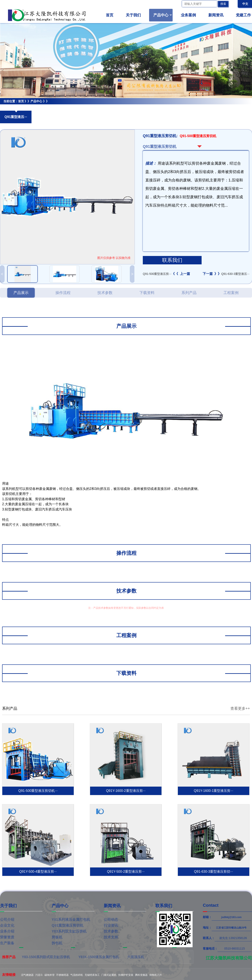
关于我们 (135, 15)
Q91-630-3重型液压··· (226, 274)
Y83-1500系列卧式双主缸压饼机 (46, 957)
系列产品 (189, 293)
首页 (109, 15)
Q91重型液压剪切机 (13, 107)
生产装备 (7, 943)
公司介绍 (7, 920)
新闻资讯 (217, 15)
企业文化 (7, 926)
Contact (210, 905)
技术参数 (105, 293)
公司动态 (111, 920)
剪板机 (57, 937)
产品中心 (162, 15)
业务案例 (190, 15)
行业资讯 (111, 926)
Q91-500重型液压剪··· (166, 274)
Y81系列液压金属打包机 (71, 920)
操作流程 (63, 293)
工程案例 (231, 293)
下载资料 (147, 293)
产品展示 (21, 293)
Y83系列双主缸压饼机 (69, 931)
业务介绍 (7, 931)
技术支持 (111, 937)
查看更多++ (240, 708)
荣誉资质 (7, 937)
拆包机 (57, 943)
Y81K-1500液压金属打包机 (98, 957)
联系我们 (172, 260)
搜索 (223, 3)
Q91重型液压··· (15, 117)
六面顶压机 (135, 957)
